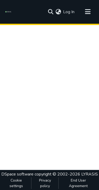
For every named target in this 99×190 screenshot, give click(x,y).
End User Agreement (78, 183)
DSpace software (17, 174)
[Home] (9, 11)
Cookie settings (16, 183)
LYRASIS (89, 174)
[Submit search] (50, 12)
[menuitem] (58, 12)
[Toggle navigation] (87, 12)
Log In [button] (69, 12)
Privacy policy (45, 183)
